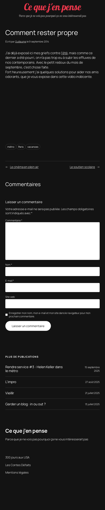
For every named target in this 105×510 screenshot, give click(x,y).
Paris (21, 146)
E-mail (9, 280)
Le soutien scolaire (82, 167)
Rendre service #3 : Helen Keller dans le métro (34, 369)
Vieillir (9, 393)
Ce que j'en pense (52, 7)
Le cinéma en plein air (24, 167)
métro (10, 146)
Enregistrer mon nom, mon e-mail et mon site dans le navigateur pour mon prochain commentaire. (49, 314)
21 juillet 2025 (92, 393)
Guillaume (20, 41)
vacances (32, 146)
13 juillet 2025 (92, 404)
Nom (8, 264)
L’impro (10, 382)
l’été (64, 53)
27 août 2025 (92, 382)
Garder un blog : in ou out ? (25, 404)
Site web (10, 296)
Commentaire (13, 220)
